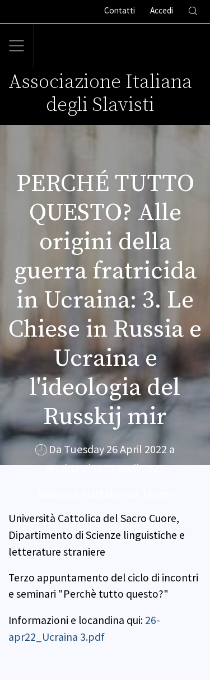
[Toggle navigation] (17, 46)
